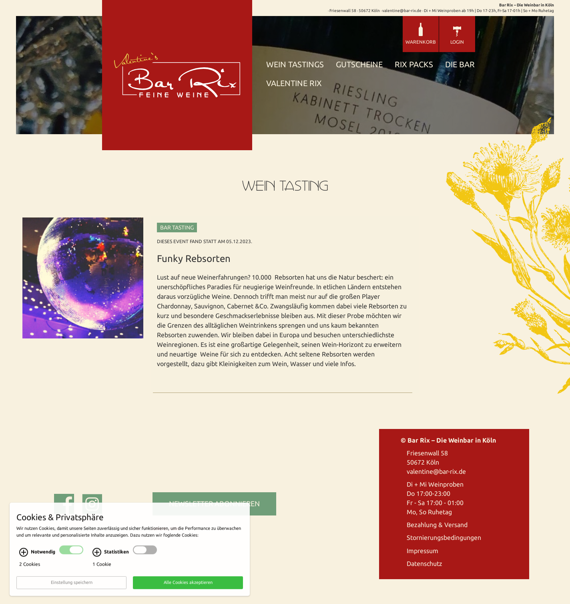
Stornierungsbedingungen (444, 537)
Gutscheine (359, 64)
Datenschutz (424, 563)
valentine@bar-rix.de (436, 471)
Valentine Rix (294, 83)
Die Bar (460, 64)
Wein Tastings (295, 64)
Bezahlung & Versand (437, 524)
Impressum (422, 550)
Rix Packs (414, 64)
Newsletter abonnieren (214, 503)
